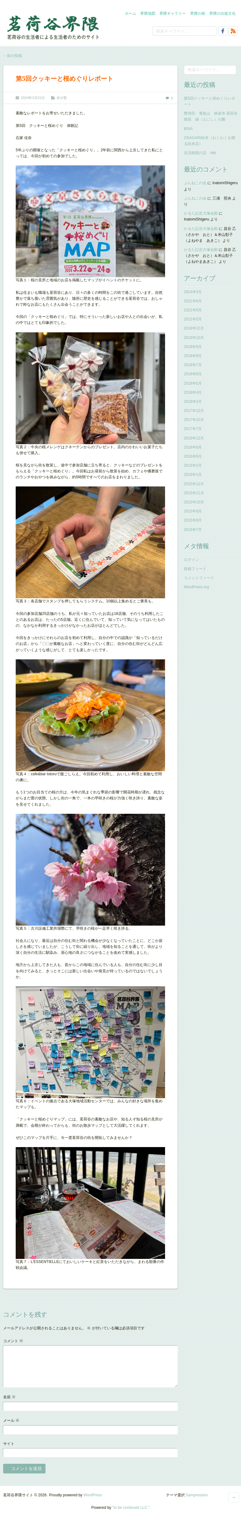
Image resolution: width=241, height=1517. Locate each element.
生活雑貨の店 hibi (200, 153)
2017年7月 (193, 429)
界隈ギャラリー (172, 13)
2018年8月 (193, 356)
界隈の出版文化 (222, 13)
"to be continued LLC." (131, 1507)
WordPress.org (196, 587)
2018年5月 (193, 383)
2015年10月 (194, 502)
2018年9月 (193, 347)
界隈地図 (147, 13)
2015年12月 (194, 484)
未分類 (61, 98)
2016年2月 (193, 465)
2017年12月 (194, 410)
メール (11, 1420)
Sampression (197, 1495)
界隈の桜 (197, 13)
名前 (9, 1397)
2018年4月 (193, 392)
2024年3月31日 (33, 98)
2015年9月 (193, 511)
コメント (13, 1340)
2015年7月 (193, 529)
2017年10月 (194, 420)
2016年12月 (194, 438)
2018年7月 (193, 365)
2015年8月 (193, 520)
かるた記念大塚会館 (201, 213)
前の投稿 (12, 56)
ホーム (130, 13)
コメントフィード (199, 578)
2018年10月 (194, 337)
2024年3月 (193, 292)
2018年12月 (194, 328)
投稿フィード (195, 569)
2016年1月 (193, 474)
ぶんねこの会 (195, 183)
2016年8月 (193, 447)
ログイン (191, 560)
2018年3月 (193, 401)
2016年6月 (193, 456)
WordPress (92, 1495)
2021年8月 (193, 301)
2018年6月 (193, 374)
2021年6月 (193, 310)
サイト (8, 1444)
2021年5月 (193, 319)
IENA (188, 129)
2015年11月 (194, 493)
